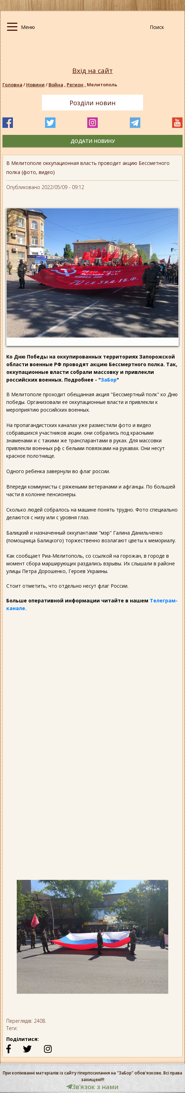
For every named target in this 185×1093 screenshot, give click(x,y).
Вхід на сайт (92, 70)
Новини (35, 84)
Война (58, 84)
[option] (92, 940)
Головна (12, 84)
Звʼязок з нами (92, 1087)
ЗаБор (109, 379)
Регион (77, 84)
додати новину (93, 141)
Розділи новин (92, 103)
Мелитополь (102, 84)
